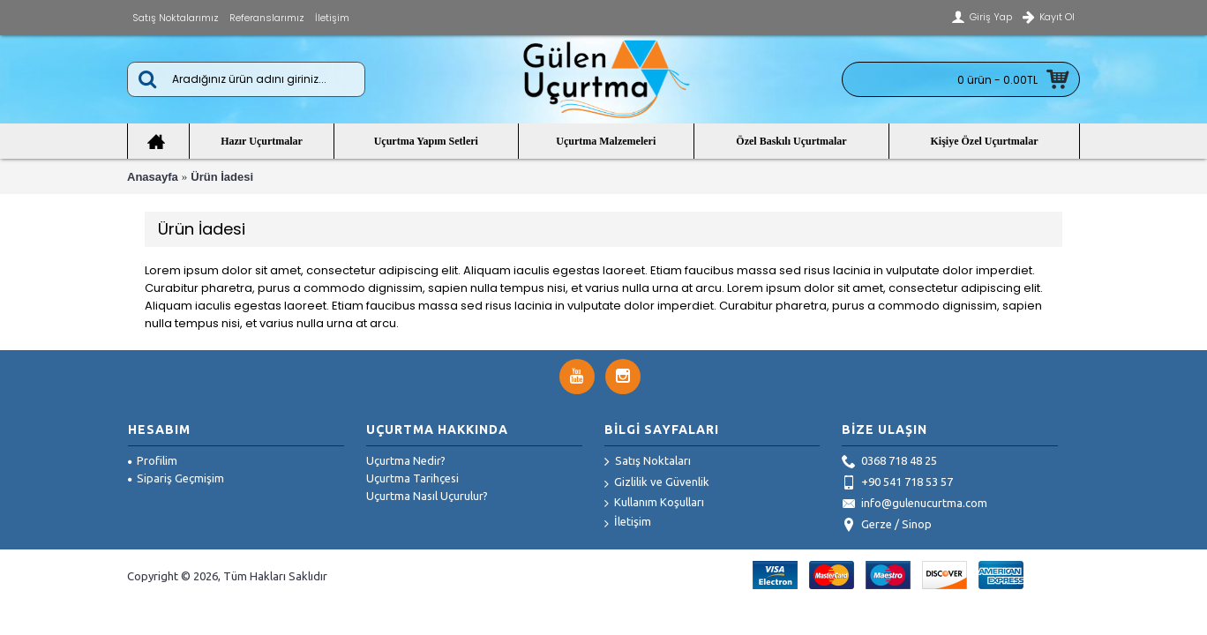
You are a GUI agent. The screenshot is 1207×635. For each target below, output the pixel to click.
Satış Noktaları (647, 462)
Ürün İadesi (222, 176)
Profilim (152, 460)
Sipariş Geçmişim (176, 478)
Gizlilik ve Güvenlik (656, 482)
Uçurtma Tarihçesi (412, 478)
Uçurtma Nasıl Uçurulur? (427, 495)
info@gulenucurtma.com (914, 504)
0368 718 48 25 (889, 462)
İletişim (627, 522)
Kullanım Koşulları (654, 503)
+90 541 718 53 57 (897, 483)
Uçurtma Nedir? (406, 460)
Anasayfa (152, 176)
